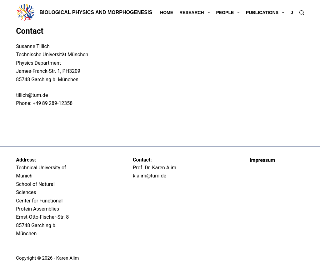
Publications (266, 12)
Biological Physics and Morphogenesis (95, 12)
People (229, 12)
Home (166, 12)
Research (195, 12)
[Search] (301, 12)
